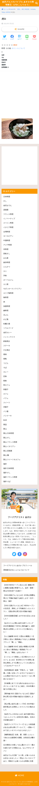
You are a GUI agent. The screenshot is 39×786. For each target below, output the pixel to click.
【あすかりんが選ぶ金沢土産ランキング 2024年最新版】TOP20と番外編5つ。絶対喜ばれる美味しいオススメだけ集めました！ (19, 627)
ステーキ (6, 346)
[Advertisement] (19, 92)
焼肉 (5, 354)
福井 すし (6, 473)
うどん (5, 363)
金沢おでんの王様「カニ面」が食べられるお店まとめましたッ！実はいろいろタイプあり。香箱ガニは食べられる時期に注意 (19, 758)
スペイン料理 (8, 223)
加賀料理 (6, 306)
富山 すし (6, 438)
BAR (5, 420)
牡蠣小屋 (6, 324)
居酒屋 (5, 210)
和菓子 (5, 389)
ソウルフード (8, 328)
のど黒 (5, 319)
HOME (19, 775)
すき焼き (6, 350)
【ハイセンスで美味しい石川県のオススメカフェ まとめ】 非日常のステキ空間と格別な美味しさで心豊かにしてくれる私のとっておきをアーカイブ (19, 661)
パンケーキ (7, 416)
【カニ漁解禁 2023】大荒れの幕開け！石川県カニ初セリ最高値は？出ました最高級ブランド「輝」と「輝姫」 (19, 639)
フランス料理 (8, 214)
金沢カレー (7, 332)
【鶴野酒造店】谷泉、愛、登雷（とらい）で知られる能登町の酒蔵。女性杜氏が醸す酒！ (19, 737)
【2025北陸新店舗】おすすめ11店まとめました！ (19, 617)
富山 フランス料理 (10, 442)
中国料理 (6, 240)
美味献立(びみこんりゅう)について (16, 570)
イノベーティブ (9, 218)
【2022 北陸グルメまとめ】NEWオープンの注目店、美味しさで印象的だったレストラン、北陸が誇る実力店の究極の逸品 (19, 608)
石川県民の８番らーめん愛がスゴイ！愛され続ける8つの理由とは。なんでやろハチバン (19, 748)
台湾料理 (6, 232)
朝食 (5, 381)
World (12, 9)
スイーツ (6, 402)
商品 (5, 424)
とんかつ (6, 267)
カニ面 (5, 284)
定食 (5, 376)
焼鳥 (5, 359)
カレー (5, 372)
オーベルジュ (8, 280)
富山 (5, 429)
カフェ (5, 394)
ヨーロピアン (8, 236)
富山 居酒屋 (7, 451)
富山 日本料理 (8, 433)
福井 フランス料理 (10, 477)
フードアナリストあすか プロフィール (17, 565)
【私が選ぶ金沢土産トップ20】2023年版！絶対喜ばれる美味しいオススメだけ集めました (19, 707)
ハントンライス (9, 337)
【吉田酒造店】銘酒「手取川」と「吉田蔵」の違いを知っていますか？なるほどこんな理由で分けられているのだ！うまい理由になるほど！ (19, 674)
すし (5, 201)
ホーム (6, 9)
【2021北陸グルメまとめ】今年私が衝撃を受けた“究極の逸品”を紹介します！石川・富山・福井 (19, 598)
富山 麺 (6, 455)
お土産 (5, 258)
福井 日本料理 (8, 468)
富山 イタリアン (9, 446)
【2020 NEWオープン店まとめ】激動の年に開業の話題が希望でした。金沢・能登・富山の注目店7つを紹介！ (19, 588)
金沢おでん (7, 205)
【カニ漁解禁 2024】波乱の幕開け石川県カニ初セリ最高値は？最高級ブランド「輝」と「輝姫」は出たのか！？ (18, 649)
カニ (5, 271)
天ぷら (5, 315)
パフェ (5, 398)
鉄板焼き (6, 341)
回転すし (6, 253)
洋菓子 (5, 407)
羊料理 (5, 249)
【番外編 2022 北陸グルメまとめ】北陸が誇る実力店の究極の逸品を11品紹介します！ (19, 696)
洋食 (5, 275)
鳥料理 (5, 297)
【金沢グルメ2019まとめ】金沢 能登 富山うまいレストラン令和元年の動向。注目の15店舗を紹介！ (19, 717)
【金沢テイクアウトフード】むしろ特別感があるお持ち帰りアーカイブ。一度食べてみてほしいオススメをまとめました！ (19, 727)
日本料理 (6, 197)
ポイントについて (18, 48)
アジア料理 (7, 245)
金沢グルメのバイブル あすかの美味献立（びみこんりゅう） (18, 3)
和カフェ (6, 385)
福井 (5, 464)
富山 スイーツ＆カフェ (11, 459)
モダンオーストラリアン (12, 289)
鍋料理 (5, 310)
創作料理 (6, 262)
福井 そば (6, 481)
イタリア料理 (8, 227)
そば (5, 367)
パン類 (5, 411)
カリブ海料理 (8, 293)
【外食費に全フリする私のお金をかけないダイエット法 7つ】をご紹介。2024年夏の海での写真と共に (19, 686)
